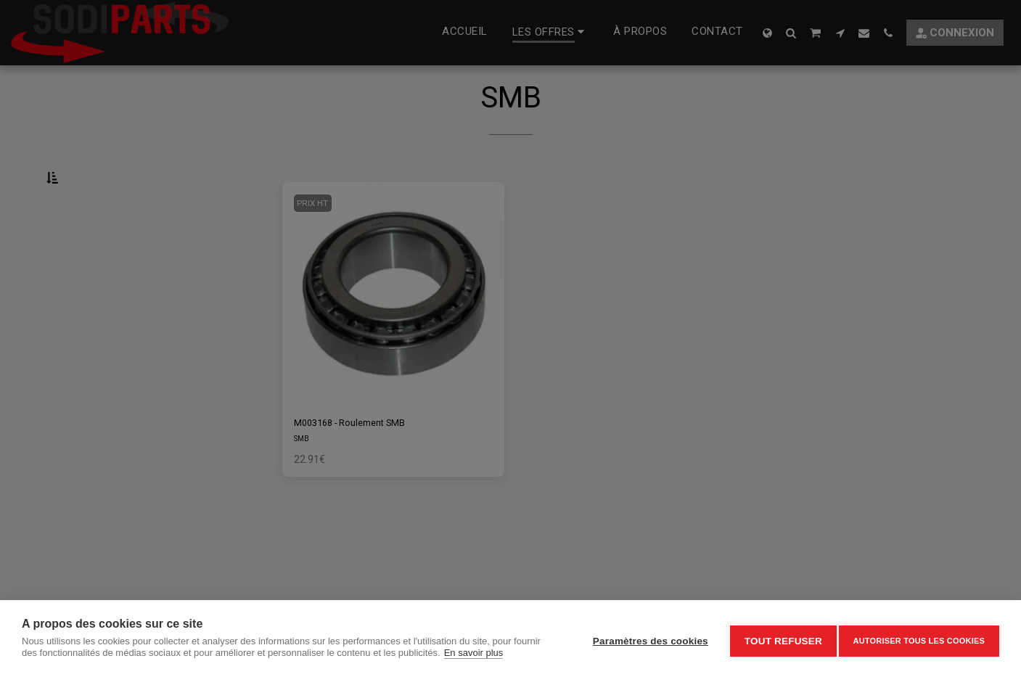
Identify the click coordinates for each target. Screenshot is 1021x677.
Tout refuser (777, 638)
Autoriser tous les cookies (919, 638)
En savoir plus (474, 652)
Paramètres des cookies (644, 638)
